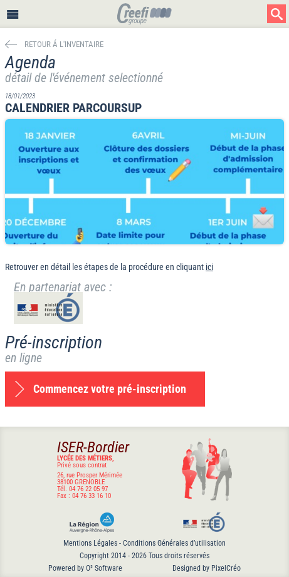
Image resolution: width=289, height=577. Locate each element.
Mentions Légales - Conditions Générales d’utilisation (144, 543)
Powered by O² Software (85, 568)
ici (209, 267)
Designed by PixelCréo (206, 568)
